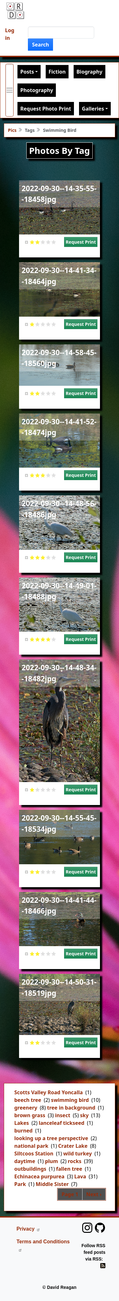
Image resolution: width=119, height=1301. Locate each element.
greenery (25, 1107)
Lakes (21, 1122)
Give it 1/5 (32, 242)
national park (31, 1145)
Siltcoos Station (33, 1153)
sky (84, 1115)
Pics (12, 130)
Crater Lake (73, 1145)
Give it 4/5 (48, 242)
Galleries (93, 108)
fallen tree (69, 1168)
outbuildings (30, 1168)
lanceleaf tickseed (61, 1122)
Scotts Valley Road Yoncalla (48, 1092)
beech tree (27, 1099)
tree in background (71, 1107)
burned (23, 1130)
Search (40, 44)
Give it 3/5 (43, 242)
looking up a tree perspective (51, 1138)
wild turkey (77, 1153)
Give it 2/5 (37, 242)
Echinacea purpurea (39, 1176)
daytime (24, 1161)
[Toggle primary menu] (9, 90)
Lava (80, 1176)
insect (62, 1115)
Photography (36, 90)
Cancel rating (27, 242)
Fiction (57, 71)
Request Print (81, 242)
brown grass (29, 1115)
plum (51, 1161)
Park (20, 1184)
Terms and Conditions (43, 1245)
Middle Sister (52, 1184)
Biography (89, 71)
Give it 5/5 (53, 242)
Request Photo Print (45, 108)
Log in (9, 34)
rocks (74, 1161)
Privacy (28, 1229)
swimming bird (70, 1099)
